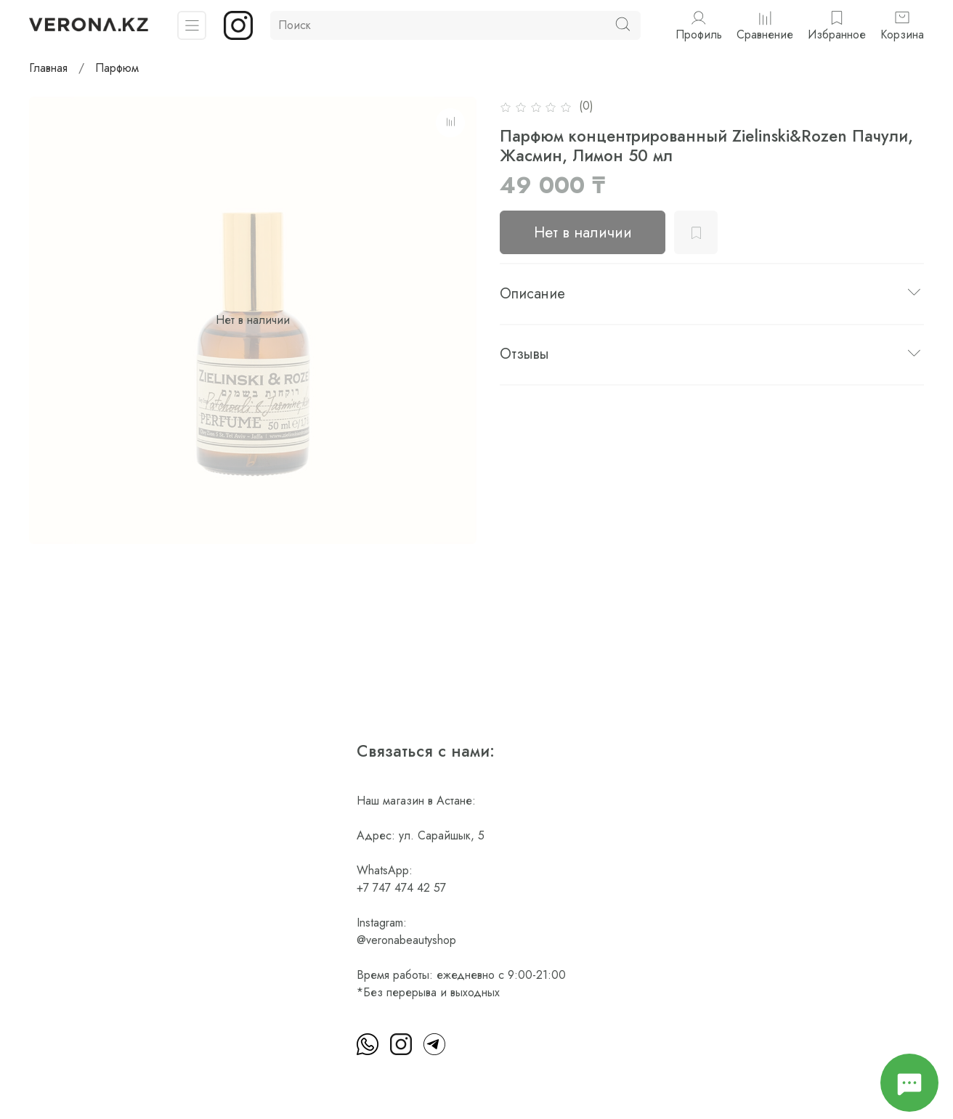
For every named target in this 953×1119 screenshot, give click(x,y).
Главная (48, 68)
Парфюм (117, 68)
